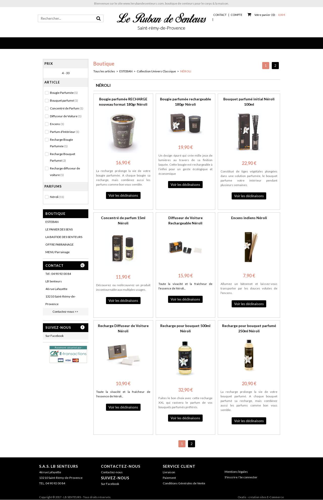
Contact (220, 14)
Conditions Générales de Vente (184, 483)
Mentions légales (236, 472)
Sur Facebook (54, 336)
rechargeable (201, 164)
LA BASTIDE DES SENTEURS (63, 237)
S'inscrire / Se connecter (241, 477)
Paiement (169, 478)
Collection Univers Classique (156, 71)
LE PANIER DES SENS (59, 229)
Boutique (55, 214)
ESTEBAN (52, 222)
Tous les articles (104, 71)
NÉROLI (185, 71)
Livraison (169, 472)
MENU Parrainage (57, 252)
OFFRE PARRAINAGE (59, 244)
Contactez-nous (120, 466)
